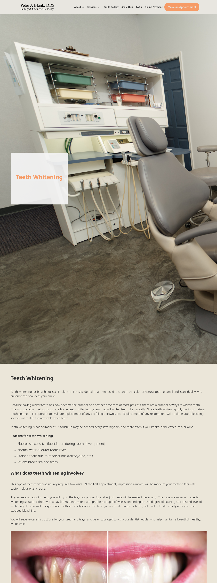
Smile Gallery (111, 6)
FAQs (139, 6)
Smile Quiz (127, 6)
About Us (79, 6)
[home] (42, 7)
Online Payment (153, 6)
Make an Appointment (182, 7)
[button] (94, 7)
